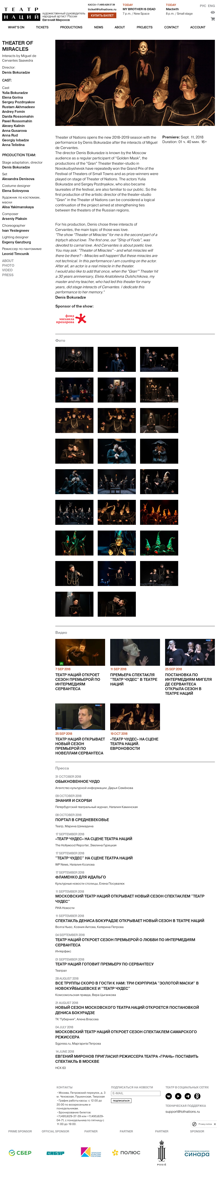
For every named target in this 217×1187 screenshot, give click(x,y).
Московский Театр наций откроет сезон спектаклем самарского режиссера (126, 1034)
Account (197, 27)
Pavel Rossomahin (17, 121)
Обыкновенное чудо (77, 781)
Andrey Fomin (13, 111)
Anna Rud (10, 135)
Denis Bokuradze (16, 72)
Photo (8, 265)
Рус (203, 6)
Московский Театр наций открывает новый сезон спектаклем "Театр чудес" (129, 899)
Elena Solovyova (15, 191)
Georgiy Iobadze (15, 140)
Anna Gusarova (14, 130)
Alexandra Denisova (18, 179)
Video (7, 270)
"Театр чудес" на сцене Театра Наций (94, 858)
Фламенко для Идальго (80, 877)
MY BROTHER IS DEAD (139, 9)
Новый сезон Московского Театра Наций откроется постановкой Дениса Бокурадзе (127, 1010)
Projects (144, 27)
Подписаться (121, 1100)
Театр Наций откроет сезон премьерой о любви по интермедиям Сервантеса (125, 942)
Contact (171, 27)
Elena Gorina (12, 97)
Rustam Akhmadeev (18, 107)
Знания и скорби (73, 800)
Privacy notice (205, 1124)
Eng (211, 6)
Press (8, 275)
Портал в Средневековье (82, 820)
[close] (215, 1124)
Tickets (42, 27)
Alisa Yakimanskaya (18, 207)
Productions (71, 27)
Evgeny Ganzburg (16, 242)
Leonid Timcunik (15, 254)
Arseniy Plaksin (14, 218)
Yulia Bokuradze (15, 93)
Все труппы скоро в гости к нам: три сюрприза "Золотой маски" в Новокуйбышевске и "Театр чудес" (127, 986)
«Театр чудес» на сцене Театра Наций (93, 839)
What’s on (16, 27)
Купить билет (102, 15)
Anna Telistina (13, 145)
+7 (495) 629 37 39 (105, 4)
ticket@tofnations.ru (102, 9)
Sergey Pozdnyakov (18, 102)
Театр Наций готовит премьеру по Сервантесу (104, 964)
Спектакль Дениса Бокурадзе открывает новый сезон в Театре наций (129, 920)
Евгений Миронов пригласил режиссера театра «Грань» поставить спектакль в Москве (126, 1059)
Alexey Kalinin (13, 126)
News (98, 27)
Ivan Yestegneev (15, 230)
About (120, 27)
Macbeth (172, 9)
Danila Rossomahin (18, 116)
